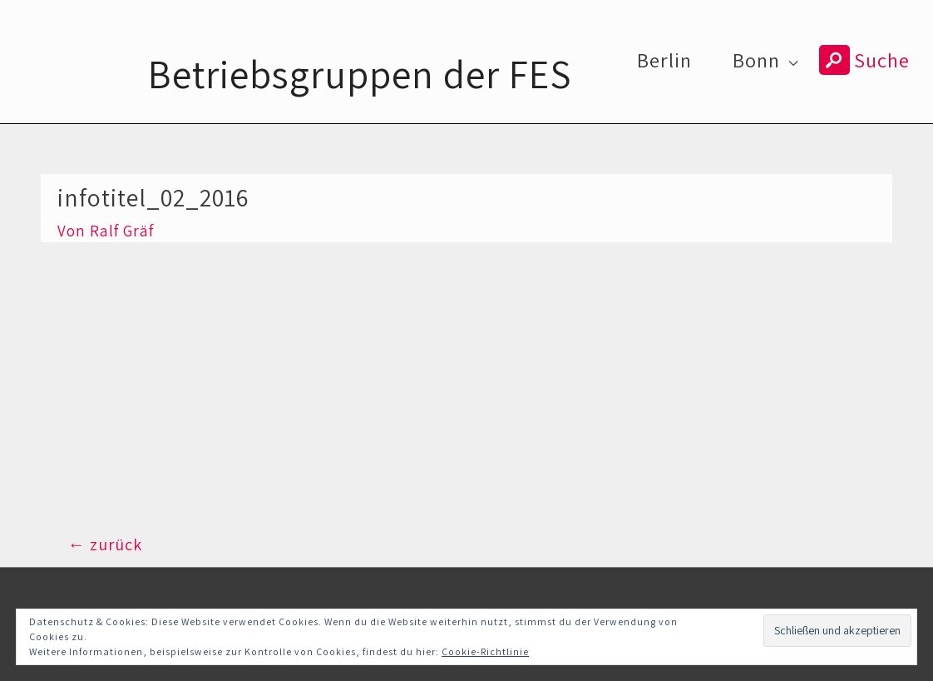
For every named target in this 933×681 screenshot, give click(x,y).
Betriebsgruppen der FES (359, 74)
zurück (104, 544)
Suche (864, 60)
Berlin (664, 60)
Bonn (756, 60)
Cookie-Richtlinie (485, 651)
